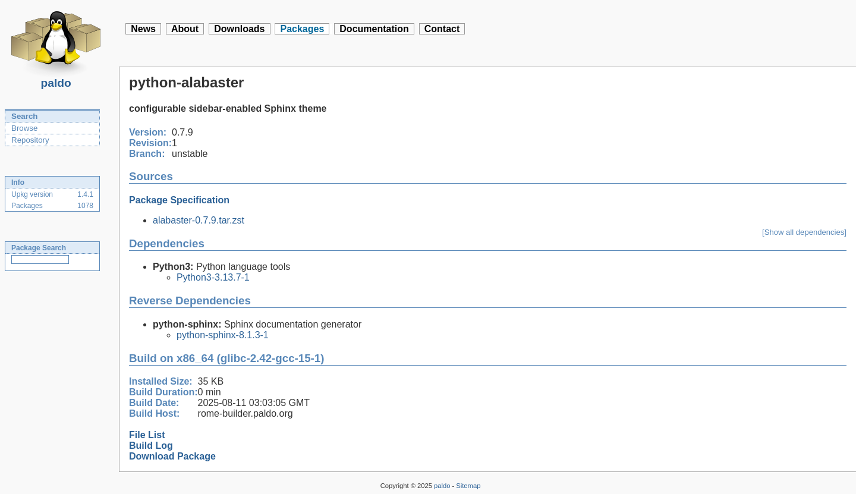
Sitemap (468, 485)
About (185, 29)
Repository (30, 140)
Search (24, 116)
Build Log (151, 445)
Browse (24, 128)
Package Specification (179, 200)
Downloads (239, 29)
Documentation (373, 29)
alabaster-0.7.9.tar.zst (198, 220)
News (143, 29)
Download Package (172, 456)
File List (147, 435)
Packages (302, 29)
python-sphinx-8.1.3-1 (223, 335)
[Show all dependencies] (804, 232)
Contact (442, 29)
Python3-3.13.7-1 (213, 277)
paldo (55, 79)
